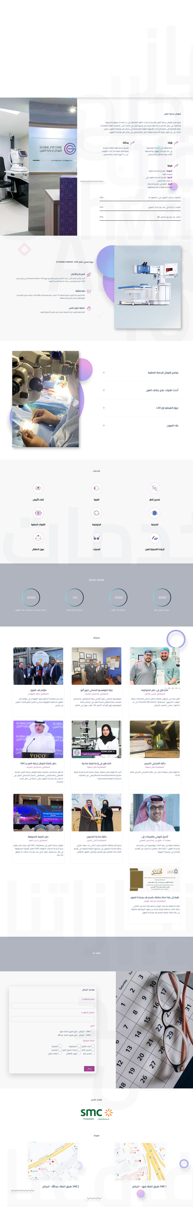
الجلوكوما (73, 1046)
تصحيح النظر (86, 1050)
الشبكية (55, 1046)
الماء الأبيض (86, 1046)
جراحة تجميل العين (69, 1050)
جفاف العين (53, 1053)
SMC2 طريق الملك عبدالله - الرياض (60, 1186)
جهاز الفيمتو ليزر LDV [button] (167, 408)
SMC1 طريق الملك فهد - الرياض (149, 1186)
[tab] (140, 372)
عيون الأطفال (71, 1053)
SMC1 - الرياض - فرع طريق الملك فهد (75, 1031)
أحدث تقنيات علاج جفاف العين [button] (162, 390)
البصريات (54, 1050)
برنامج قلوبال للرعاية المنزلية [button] (163, 372)
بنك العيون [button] (172, 425)
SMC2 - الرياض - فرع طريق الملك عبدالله (74, 1035)
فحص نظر (87, 1053)
